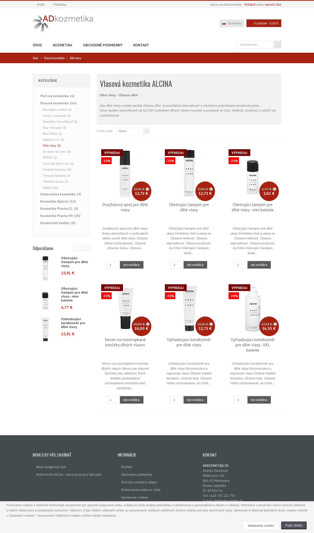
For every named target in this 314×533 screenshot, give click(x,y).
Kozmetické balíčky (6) (57, 223)
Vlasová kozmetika (54, 58)
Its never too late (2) (56, 152)
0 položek (262, 23)
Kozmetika (62, 45)
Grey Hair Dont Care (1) (58, 164)
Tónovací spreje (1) (55, 181)
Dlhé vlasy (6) (52, 145)
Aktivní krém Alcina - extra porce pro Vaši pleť (68, 474)
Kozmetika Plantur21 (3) (59, 208)
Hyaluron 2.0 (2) (53, 140)
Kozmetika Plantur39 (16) (60, 215)
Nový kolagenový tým (51, 467)
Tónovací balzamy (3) (56, 176)
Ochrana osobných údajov (139, 482)
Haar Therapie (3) (54, 128)
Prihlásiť (250, 4)
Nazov (123, 131)
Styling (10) (50, 188)
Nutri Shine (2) (52, 133)
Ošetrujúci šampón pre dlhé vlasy (74, 262)
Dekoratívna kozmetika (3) (60, 194)
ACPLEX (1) (50, 157)
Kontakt (141, 45)
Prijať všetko (293, 525)
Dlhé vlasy (75, 58)
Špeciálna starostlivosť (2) (60, 122)
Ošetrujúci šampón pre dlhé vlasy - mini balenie (74, 294)
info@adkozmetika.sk (228, 501)
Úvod (37, 45)
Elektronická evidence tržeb (140, 490)
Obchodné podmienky (102, 45)
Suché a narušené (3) (57, 116)
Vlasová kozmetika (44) (58, 103)
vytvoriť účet (273, 4)
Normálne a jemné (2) (57, 110)
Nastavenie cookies (134, 497)
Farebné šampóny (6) (57, 169)
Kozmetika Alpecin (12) (58, 201)
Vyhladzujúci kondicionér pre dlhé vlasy (73, 323)
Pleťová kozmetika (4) (57, 96)
